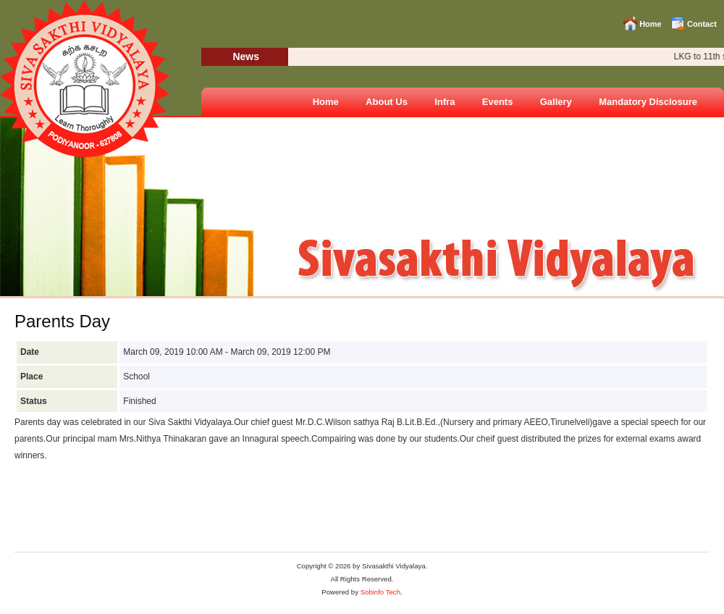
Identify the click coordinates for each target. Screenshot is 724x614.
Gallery (556, 101)
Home (650, 24)
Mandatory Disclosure (648, 101)
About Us (387, 101)
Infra (444, 101)
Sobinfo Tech (380, 592)
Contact (702, 24)
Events (497, 101)
